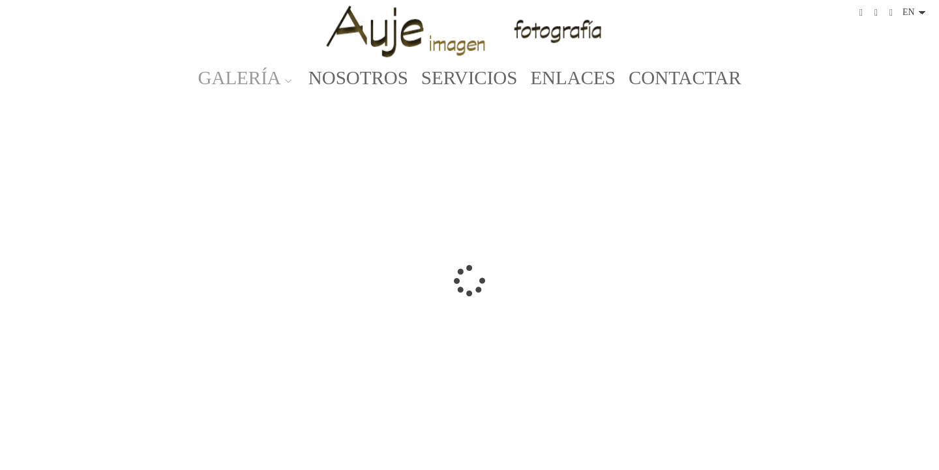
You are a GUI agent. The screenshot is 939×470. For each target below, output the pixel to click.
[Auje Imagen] (469, 31)
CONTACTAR (685, 78)
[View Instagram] (876, 13)
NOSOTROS (358, 78)
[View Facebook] (861, 13)
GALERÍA (239, 78)
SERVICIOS (469, 78)
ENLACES (573, 78)
